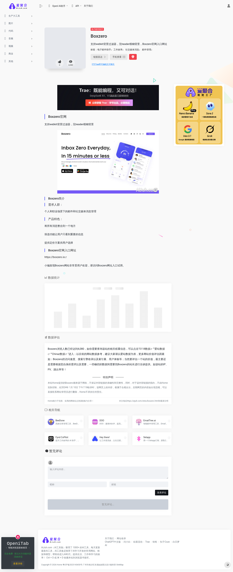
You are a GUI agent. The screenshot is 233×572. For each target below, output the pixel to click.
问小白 (127, 542)
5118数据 (144, 348)
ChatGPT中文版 (113, 542)
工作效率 (117, 49)
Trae (147, 542)
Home (59, 565)
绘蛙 (155, 542)
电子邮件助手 (97, 29)
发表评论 (161, 492)
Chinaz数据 (58, 354)
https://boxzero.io (54, 257)
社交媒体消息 (132, 49)
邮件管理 (146, 49)
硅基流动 (137, 542)
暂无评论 (55, 451)
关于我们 (88, 6)
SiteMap (119, 565)
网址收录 (121, 538)
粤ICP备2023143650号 (72, 565)
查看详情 (17, 563)
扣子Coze (165, 542)
